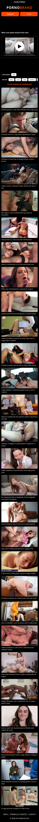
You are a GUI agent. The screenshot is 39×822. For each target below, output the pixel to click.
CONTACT (32, 814)
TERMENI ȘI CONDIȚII (18, 814)
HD (14, 75)
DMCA (5, 814)
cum (18, 80)
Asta (11, 80)
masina (32, 80)
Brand (19, 7)
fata (24, 80)
